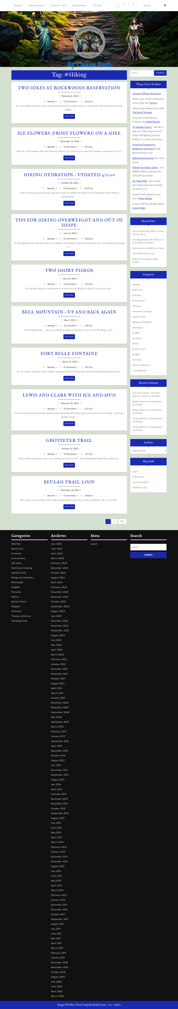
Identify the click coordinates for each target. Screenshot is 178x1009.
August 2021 (58, 683)
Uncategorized (139, 370)
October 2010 (58, 972)
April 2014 (56, 789)
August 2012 (58, 866)
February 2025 (59, 563)
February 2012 (59, 895)
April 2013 (56, 837)
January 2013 (58, 851)
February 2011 (58, 953)
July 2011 (56, 928)
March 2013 (57, 842)
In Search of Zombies (150, 396)
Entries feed (138, 476)
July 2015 (56, 765)
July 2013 (56, 823)
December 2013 (59, 799)
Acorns (153, 103)
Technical (136, 359)
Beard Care (137, 290)
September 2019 (60, 722)
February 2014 (59, 794)
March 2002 (57, 996)
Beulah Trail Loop (69, 482)
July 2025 (56, 544)
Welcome (18, 5)
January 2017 (58, 736)
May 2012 (56, 880)
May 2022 (56, 645)
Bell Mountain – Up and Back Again (69, 312)
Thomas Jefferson (141, 365)
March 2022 (57, 654)
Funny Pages (138, 208)
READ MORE (70, 117)
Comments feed (140, 482)
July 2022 (56, 640)
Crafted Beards (152, 121)
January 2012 (58, 900)
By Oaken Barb (89, 65)
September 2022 (60, 630)
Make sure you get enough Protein (145, 261)
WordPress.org (139, 487)
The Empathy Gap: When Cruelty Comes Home (148, 233)
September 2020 (60, 712)
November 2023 (59, 596)
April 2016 (56, 746)
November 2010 (59, 967)
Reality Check (138, 349)
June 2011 (56, 933)
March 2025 (57, 558)
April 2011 (56, 943)
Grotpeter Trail (69, 440)
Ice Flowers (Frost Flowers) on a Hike (69, 133)
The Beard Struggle (142, 112)
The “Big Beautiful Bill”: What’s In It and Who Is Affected (147, 241)
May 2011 (56, 938)
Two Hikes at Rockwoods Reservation (69, 88)
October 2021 (58, 678)
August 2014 (58, 779)
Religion (136, 354)
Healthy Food (138, 316)
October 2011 (58, 914)
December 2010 (59, 962)
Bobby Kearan (139, 401)
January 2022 (58, 664)
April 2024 (57, 582)
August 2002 (58, 977)
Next (122, 521)
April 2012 (56, 885)
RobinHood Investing (142, 158)
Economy (136, 295)
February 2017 (59, 731)
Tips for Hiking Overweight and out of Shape (69, 223)
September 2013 (60, 813)
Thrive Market (145, 198)
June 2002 (56, 986)
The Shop (97, 5)
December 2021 (59, 669)
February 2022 (59, 659)
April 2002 (57, 991)
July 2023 (56, 616)
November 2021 (59, 673)
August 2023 (58, 611)
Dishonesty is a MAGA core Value (148, 248)
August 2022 (58, 635)
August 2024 (58, 577)
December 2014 (59, 770)
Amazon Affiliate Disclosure (146, 93)
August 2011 (57, 924)
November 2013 (59, 803)
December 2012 (59, 856)
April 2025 (57, 553)
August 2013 (58, 818)
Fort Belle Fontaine (69, 353)
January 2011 (58, 957)
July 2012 (56, 871)
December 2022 (59, 620)
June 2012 (56, 876)
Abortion (136, 284)
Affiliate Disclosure (37, 5)
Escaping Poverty (79, 5)
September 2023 (60, 606)
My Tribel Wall (139, 181)
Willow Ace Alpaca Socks (145, 167)
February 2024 (59, 587)
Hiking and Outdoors (142, 322)
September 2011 (59, 919)
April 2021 (56, 688)
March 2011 (57, 948)
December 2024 (59, 568)
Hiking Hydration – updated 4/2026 (69, 175)
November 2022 (59, 625)
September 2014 (60, 774)
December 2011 (59, 904)
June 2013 (56, 827)
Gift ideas (136, 306)
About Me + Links (58, 5)
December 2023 (59, 592)
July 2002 (56, 981)
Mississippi (137, 327)
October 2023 (58, 601)
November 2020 (60, 707)
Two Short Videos (69, 270)
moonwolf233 (139, 418)
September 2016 (60, 741)
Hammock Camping (141, 311)
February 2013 (59, 847)
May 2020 (56, 717)
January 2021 (58, 697)
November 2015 (59, 750)
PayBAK (136, 332)
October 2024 (58, 572)
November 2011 (59, 909)
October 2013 (58, 808)
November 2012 (59, 861)
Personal (136, 338)
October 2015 (58, 755)
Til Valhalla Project (142, 127)
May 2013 (56, 832)
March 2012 (57, 890)
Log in (135, 471)
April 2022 (57, 649)
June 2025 (56, 548)
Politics (135, 343)
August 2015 (58, 760)
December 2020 (59, 702)
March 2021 (57, 693)
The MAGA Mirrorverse (143, 253)
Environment (138, 300)
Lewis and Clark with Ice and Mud (69, 395)
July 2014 (56, 784)
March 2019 (57, 726)
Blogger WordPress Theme (69, 1005)
